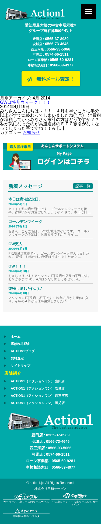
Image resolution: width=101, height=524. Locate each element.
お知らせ (31, 132)
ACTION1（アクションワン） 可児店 (38, 403)
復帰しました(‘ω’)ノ (25, 288)
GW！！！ (17, 266)
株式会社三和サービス (50, 488)
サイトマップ (20, 365)
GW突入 (15, 244)
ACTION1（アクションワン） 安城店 (38, 388)
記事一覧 (82, 186)
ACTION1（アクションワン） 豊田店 (38, 381)
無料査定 (17, 358)
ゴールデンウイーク (25, 221)
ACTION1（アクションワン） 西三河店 (39, 395)
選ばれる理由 (20, 343)
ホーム (15, 336)
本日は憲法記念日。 (25, 199)
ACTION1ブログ (23, 351)
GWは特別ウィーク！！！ (25, 102)
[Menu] (88, 11)
